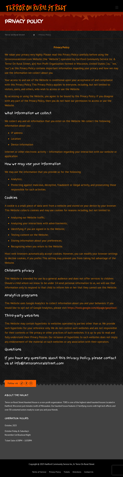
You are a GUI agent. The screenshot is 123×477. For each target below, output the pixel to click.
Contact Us (88, 472)
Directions (77, 472)
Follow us (13, 383)
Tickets (67, 472)
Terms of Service (39, 472)
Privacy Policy (55, 472)
